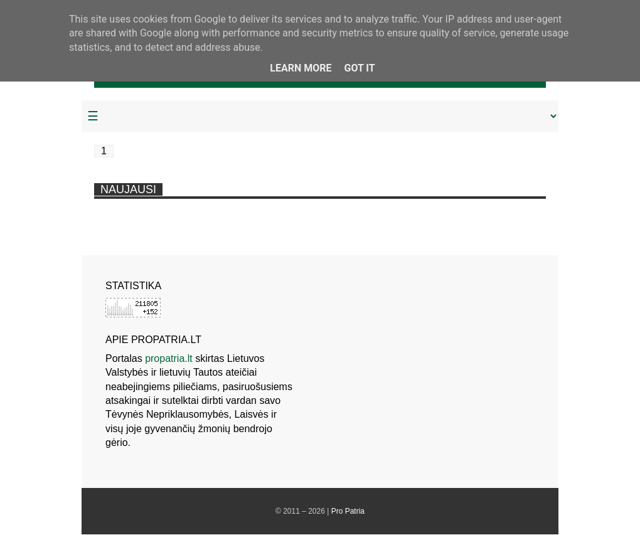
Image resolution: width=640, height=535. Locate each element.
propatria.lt (169, 358)
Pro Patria (348, 511)
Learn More (300, 68)
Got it (359, 68)
